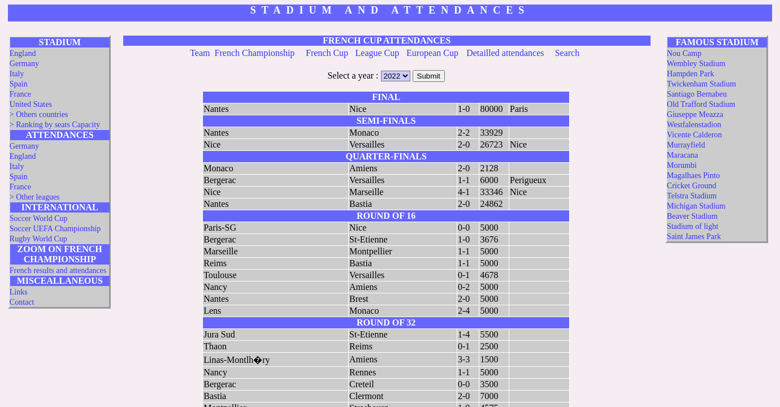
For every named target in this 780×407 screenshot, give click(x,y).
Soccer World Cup (39, 218)
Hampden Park (690, 74)
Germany (24, 63)
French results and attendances (58, 270)
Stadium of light (692, 226)
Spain (19, 84)
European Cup (432, 53)
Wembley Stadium (696, 63)
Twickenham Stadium (701, 84)
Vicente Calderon (694, 135)
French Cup (327, 53)
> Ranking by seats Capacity (55, 124)
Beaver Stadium (692, 216)
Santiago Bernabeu (697, 94)
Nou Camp (684, 53)
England (23, 53)
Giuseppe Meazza (695, 114)
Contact (22, 302)
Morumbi (682, 165)
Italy (17, 74)
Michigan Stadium (696, 206)
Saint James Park (694, 236)
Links (19, 292)
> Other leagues (35, 197)
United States (31, 104)
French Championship (255, 53)
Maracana (682, 155)
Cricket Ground (691, 185)
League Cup (378, 53)
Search (567, 53)
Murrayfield (686, 145)
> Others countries (39, 114)
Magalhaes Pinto (693, 175)
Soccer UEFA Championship (55, 228)
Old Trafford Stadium (701, 104)
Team (200, 53)
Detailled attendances (505, 53)
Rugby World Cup (38, 239)
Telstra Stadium (692, 196)
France (20, 94)
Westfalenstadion (694, 124)
